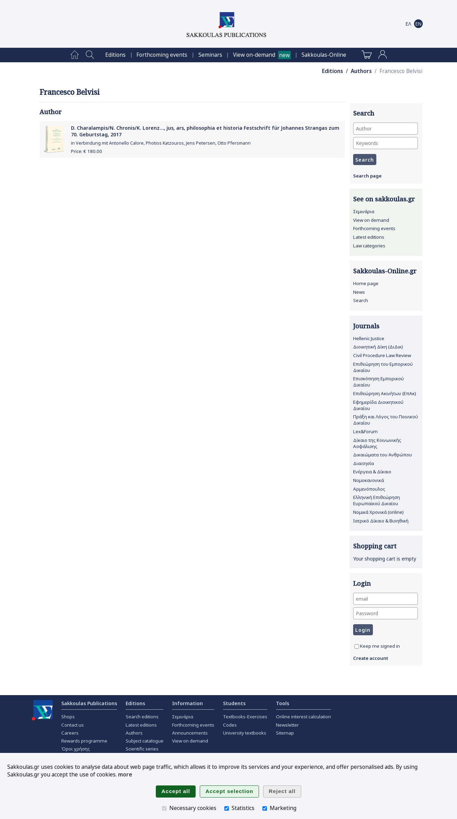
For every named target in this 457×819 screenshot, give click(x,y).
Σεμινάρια (363, 211)
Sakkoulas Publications (89, 703)
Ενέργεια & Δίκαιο (372, 471)
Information (187, 703)
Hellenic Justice (368, 338)
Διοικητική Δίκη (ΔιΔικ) (378, 347)
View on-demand (254, 54)
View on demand (371, 220)
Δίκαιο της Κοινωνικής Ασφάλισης (377, 443)
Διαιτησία (363, 463)
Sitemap (285, 733)
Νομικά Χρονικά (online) (378, 512)
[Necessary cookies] (164, 808)
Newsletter (287, 725)
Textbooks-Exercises (245, 716)
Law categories (369, 246)
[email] (385, 599)
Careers (70, 733)
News (359, 292)
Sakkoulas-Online (324, 54)
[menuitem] (74, 55)
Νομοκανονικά (368, 480)
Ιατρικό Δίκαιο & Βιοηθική (381, 521)
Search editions (142, 716)
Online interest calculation (303, 716)
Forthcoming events (161, 54)
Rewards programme (84, 741)
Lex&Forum (365, 431)
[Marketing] (264, 808)
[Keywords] (385, 143)
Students (234, 703)
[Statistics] (226, 808)
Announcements (190, 733)
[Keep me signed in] (357, 646)
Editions (115, 54)
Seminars (210, 54)
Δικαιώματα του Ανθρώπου (382, 455)
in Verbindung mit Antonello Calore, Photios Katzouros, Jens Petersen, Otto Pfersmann (161, 143)
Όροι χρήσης (75, 749)
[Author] (385, 128)
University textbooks (244, 733)
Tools (282, 703)
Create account (370, 658)
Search (360, 300)
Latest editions (368, 237)
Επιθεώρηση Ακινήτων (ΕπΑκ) (384, 393)
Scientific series (142, 749)
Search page (367, 176)
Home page (365, 283)
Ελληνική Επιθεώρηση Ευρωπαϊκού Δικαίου (376, 500)
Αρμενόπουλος (369, 489)
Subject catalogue (144, 741)
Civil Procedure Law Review (382, 355)
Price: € (86, 151)
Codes (230, 725)
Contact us (72, 725)
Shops (68, 716)
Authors (361, 71)
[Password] (385, 613)
